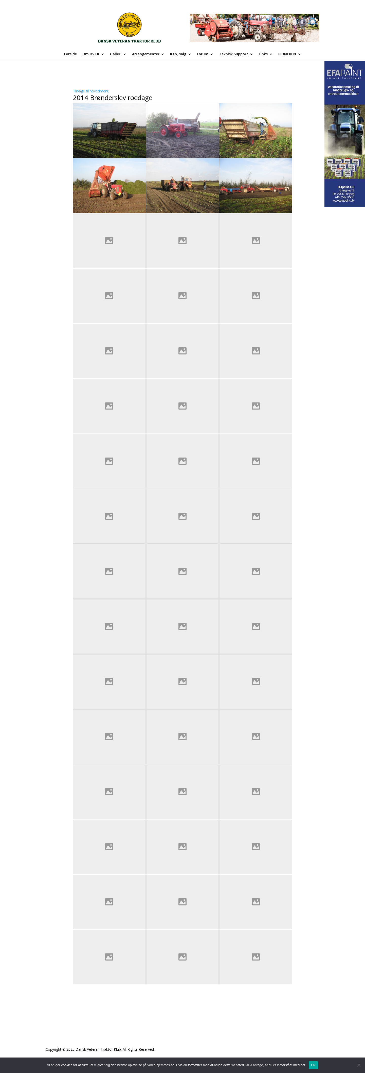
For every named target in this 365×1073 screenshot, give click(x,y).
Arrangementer (145, 54)
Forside (70, 54)
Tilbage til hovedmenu (91, 91)
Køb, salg (178, 54)
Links (263, 54)
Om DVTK (90, 54)
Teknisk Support (233, 54)
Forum (202, 54)
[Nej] (358, 1065)
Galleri (115, 54)
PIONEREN (287, 54)
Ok (313, 1065)
